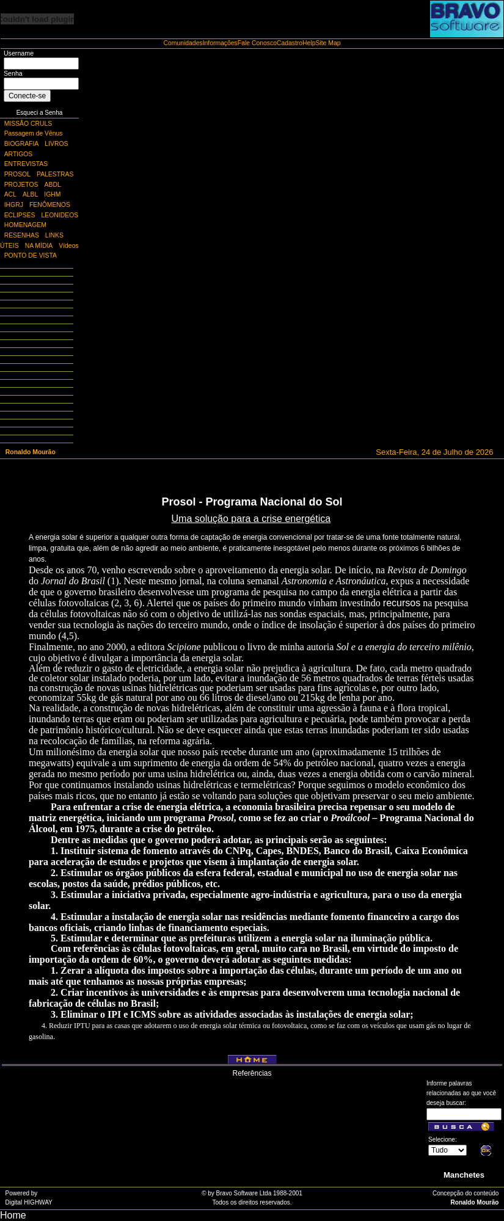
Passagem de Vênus (33, 133)
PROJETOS (21, 184)
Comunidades (183, 43)
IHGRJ (13, 204)
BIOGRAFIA (21, 143)
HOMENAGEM (25, 225)
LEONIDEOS (60, 215)
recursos (401, 603)
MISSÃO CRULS (28, 123)
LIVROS (56, 143)
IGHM (52, 194)
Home (13, 1215)
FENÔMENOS (49, 204)
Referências (251, 1073)
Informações (220, 43)
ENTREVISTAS (26, 164)
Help (308, 43)
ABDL (53, 184)
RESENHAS (21, 235)
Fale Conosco (257, 43)
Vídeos (68, 245)
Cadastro (289, 43)
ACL (10, 194)
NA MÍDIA (39, 245)
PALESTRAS (55, 174)
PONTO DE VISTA (30, 255)
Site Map (327, 43)
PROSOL (17, 174)
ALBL (30, 194)
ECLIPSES (19, 215)
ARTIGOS (18, 154)
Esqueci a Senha (39, 112)
